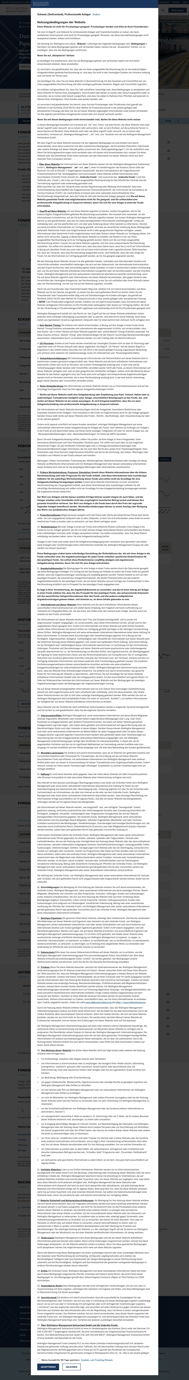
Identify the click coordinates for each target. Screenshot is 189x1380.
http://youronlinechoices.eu (131, 1002)
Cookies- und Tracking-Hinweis (97, 1360)
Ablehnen (71, 1367)
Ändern (96, 14)
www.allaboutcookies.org (98, 1002)
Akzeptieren (48, 1367)
